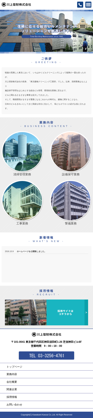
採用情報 (12, 397)
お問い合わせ (14, 404)
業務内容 (12, 374)
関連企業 (12, 389)
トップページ (14, 366)
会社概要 (12, 381)
